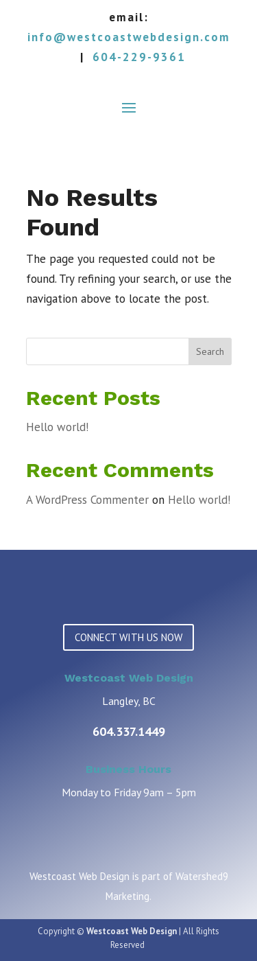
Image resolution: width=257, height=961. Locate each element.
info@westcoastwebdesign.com (128, 37)
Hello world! (57, 427)
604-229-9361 (139, 57)
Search (210, 351)
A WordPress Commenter (87, 499)
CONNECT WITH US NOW (128, 637)
